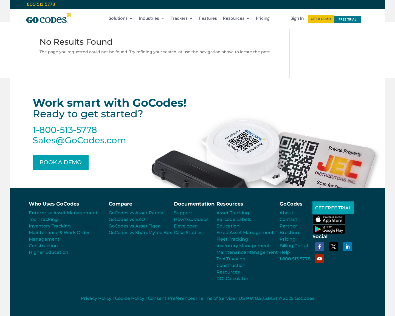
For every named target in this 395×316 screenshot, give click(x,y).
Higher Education (48, 252)
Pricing (263, 19)
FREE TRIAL (347, 19)
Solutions (118, 19)
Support (183, 212)
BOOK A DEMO (61, 162)
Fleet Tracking (232, 239)
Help (285, 252)
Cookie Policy (129, 298)
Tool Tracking (43, 219)
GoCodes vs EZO (127, 219)
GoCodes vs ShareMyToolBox (140, 232)
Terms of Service (217, 298)
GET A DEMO (321, 19)
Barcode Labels (233, 219)
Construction (43, 245)
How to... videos (191, 219)
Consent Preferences (171, 298)
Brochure (290, 232)
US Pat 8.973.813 (257, 298)
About (287, 212)
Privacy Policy (96, 298)
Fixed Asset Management (245, 232)
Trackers (179, 19)
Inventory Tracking (50, 226)
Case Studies (188, 232)
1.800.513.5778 (295, 258)
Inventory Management (243, 245)
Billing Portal (294, 245)
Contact (288, 219)
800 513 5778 (41, 4)
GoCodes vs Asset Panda (136, 212)
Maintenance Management (247, 252)
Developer (185, 226)
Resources (233, 19)
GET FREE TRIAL (333, 207)
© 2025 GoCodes (296, 298)
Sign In (297, 19)
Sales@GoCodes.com (79, 140)
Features (208, 19)
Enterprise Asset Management (63, 212)
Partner (288, 226)
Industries (149, 19)
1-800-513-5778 (65, 129)
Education (227, 226)
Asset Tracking (232, 212)
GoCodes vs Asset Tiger (134, 226)
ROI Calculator (232, 278)
